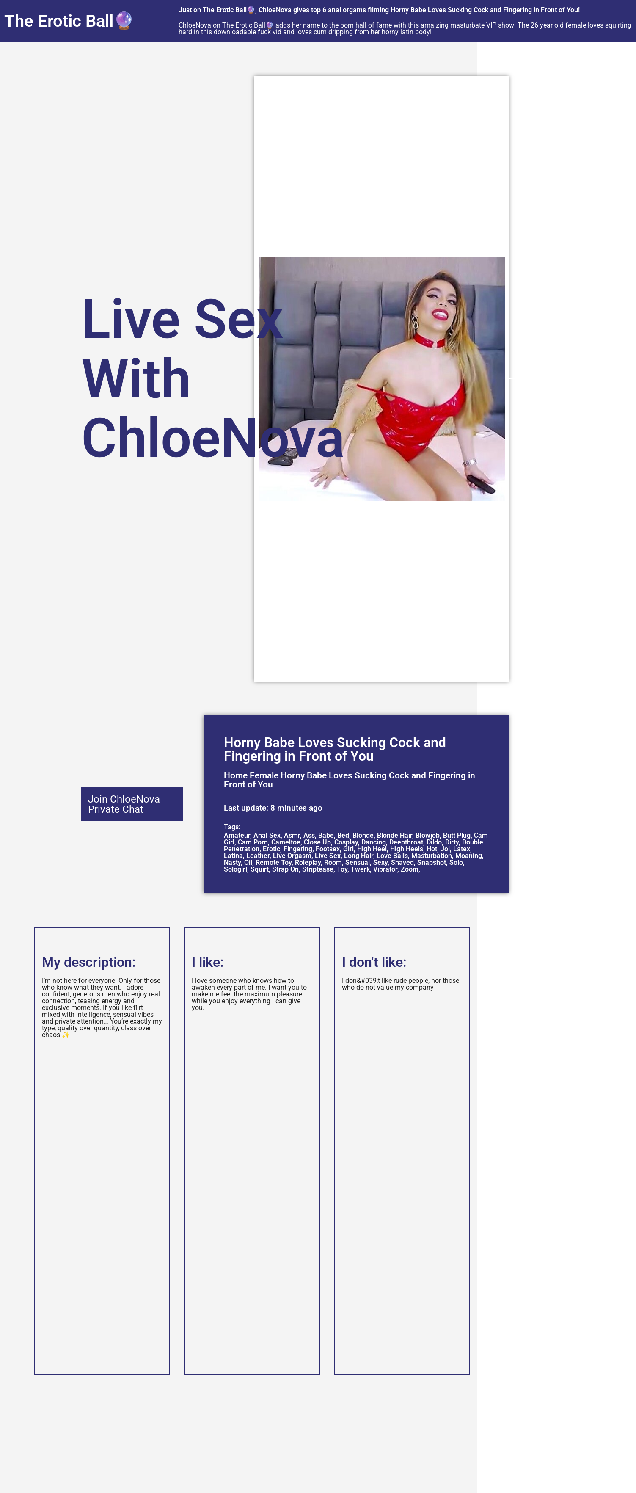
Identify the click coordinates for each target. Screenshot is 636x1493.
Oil (248, 862)
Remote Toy (274, 862)
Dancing (373, 842)
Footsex (328, 849)
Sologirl (235, 869)
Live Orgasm (292, 856)
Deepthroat (406, 842)
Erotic (271, 849)
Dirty (452, 842)
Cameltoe (285, 842)
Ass (309, 835)
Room (333, 862)
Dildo (434, 842)
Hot (432, 849)
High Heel (372, 849)
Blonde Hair (394, 835)
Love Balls (392, 856)
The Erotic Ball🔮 (69, 21)
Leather (258, 856)
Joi (445, 849)
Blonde (363, 835)
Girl (348, 849)
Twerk (360, 869)
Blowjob (428, 835)
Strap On (285, 869)
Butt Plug (457, 835)
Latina (233, 856)
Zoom (409, 869)
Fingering (298, 849)
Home (236, 775)
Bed (343, 835)
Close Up (317, 842)
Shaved (402, 862)
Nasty (232, 862)
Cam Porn (253, 842)
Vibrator (385, 869)
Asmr (292, 835)
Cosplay (346, 842)
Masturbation (431, 856)
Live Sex (328, 856)
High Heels (406, 849)
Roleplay (308, 862)
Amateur (237, 835)
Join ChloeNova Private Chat (124, 804)
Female (264, 775)
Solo (456, 862)
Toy (342, 869)
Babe (326, 835)
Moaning (468, 856)
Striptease (317, 869)
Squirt (260, 869)
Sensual (357, 862)
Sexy (380, 862)
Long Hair (358, 856)
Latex (461, 849)
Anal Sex (267, 835)
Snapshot (431, 862)
